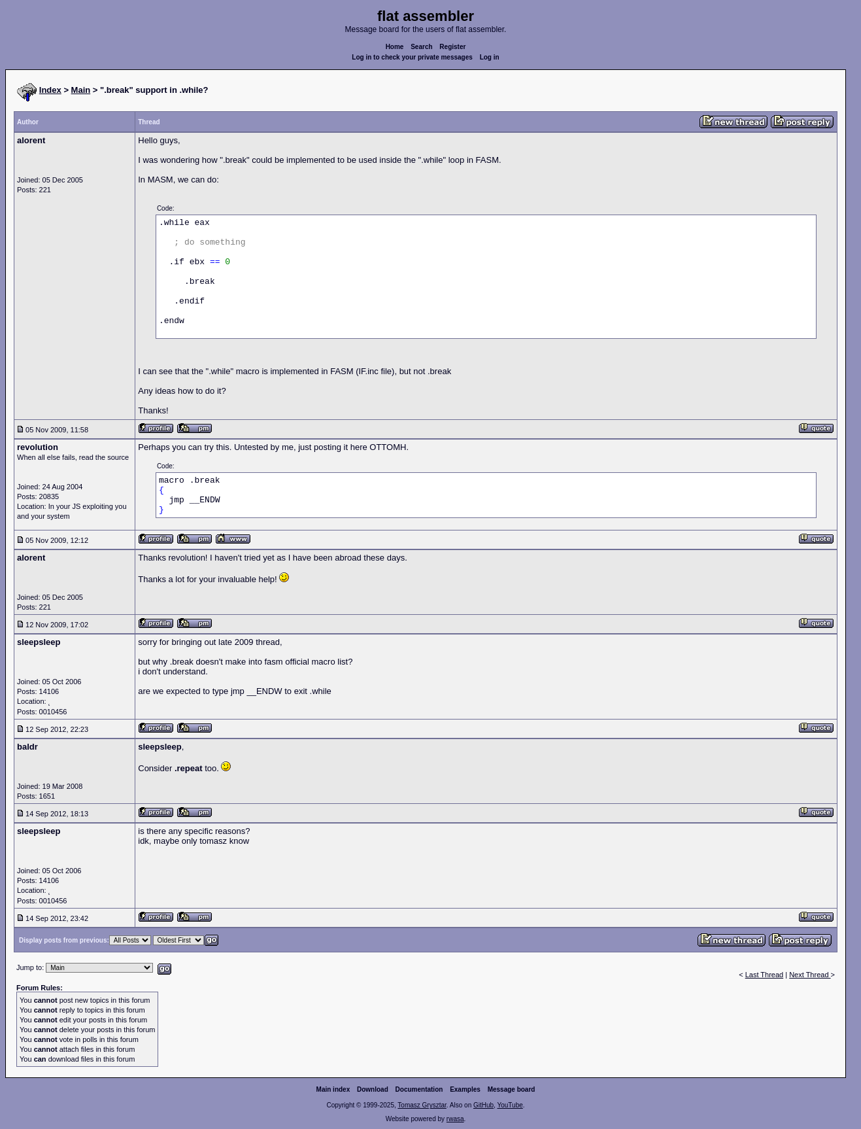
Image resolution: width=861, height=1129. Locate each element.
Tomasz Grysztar (421, 1105)
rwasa (455, 1118)
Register (452, 46)
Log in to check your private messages (412, 57)
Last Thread (764, 975)
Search (421, 46)
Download (372, 1089)
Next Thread (809, 975)
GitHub (483, 1105)
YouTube (509, 1105)
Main (81, 90)
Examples (465, 1089)
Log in (489, 57)
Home (395, 46)
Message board (511, 1089)
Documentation (419, 1089)
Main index (333, 1089)
